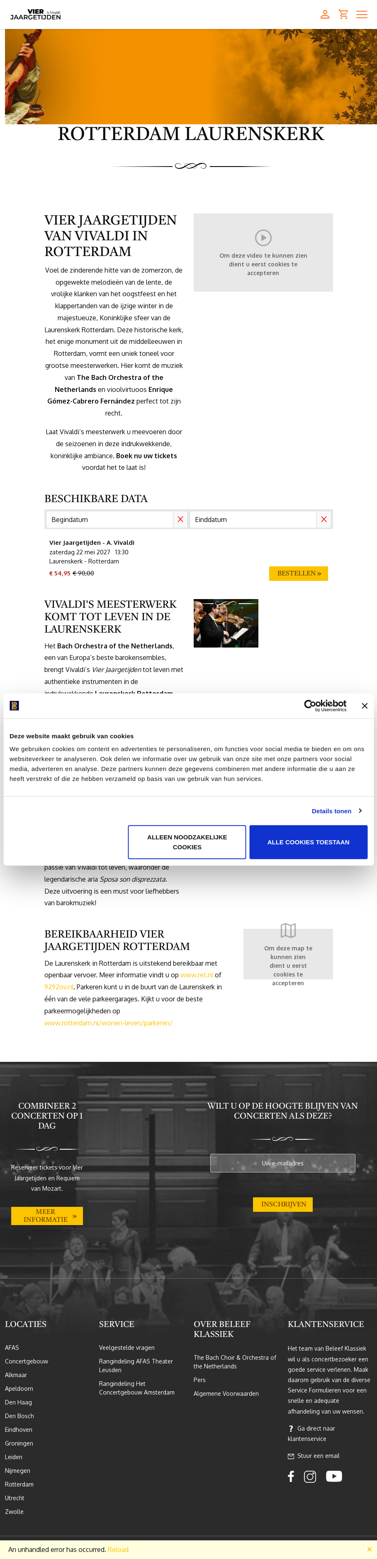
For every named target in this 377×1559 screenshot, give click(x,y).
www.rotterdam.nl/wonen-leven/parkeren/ (108, 1023)
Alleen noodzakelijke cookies (187, 842)
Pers (200, 1379)
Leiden (13, 1456)
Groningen (19, 1443)
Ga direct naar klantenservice (311, 1433)
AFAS (12, 1347)
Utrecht (14, 1497)
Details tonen (331, 810)
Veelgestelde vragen (127, 1347)
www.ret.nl (196, 975)
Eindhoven (18, 1429)
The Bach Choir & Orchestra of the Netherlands (235, 1362)
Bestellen (296, 573)
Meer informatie (46, 1216)
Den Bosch (19, 1415)
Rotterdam (19, 1484)
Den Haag (18, 1402)
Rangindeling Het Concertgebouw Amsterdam (137, 1388)
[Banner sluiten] (364, 705)
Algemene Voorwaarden (226, 1393)
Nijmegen (17, 1470)
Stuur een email (314, 1456)
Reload (118, 1549)
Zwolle (14, 1511)
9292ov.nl (58, 987)
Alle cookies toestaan (309, 842)
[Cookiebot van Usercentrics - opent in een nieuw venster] (310, 705)
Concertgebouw (26, 1361)
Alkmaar (16, 1374)
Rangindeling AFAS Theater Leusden (136, 1365)
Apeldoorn (19, 1388)
